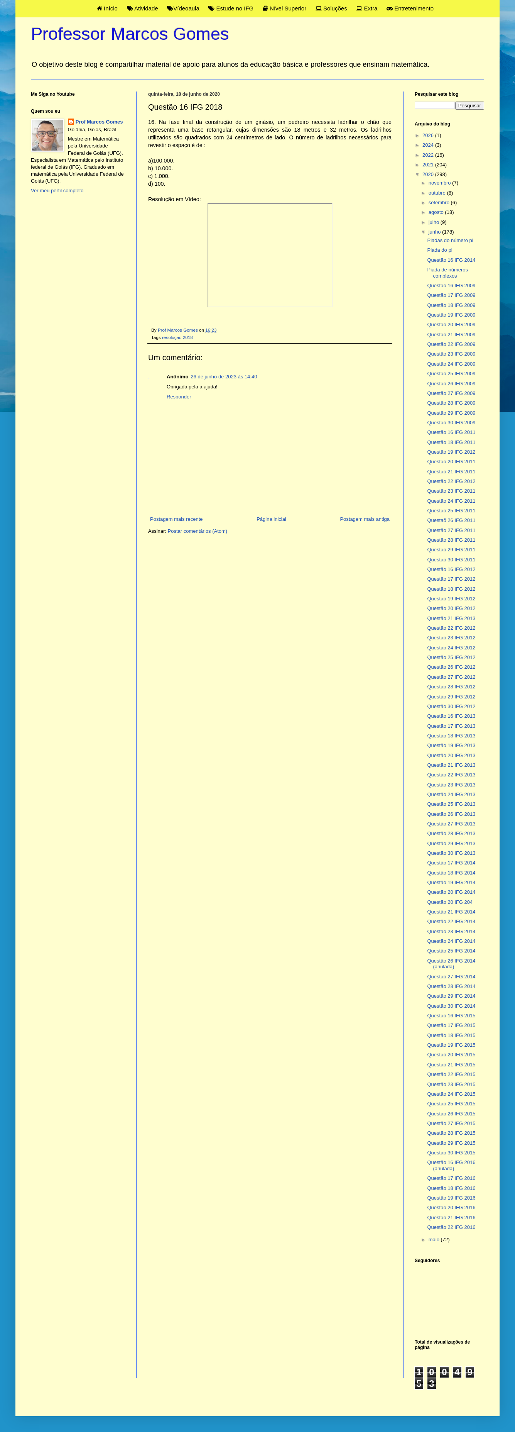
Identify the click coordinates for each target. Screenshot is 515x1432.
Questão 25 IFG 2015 (451, 1104)
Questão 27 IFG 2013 (451, 824)
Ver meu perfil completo (57, 190)
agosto (437, 212)
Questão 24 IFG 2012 (451, 648)
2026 (428, 135)
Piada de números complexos (447, 273)
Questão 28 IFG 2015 (451, 1133)
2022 (428, 155)
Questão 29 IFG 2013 (451, 843)
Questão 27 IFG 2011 (451, 530)
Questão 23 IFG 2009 (451, 354)
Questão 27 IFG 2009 (451, 393)
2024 (428, 145)
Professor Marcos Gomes (130, 34)
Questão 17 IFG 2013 (451, 726)
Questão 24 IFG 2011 (451, 501)
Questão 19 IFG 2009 (451, 315)
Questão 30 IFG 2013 (451, 853)
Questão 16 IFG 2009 (451, 285)
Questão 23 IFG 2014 (451, 931)
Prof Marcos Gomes (99, 122)
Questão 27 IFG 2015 (451, 1123)
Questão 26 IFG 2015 (451, 1114)
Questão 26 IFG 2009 (451, 383)
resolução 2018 (177, 337)
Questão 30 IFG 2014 (451, 1006)
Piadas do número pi (450, 240)
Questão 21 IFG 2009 (451, 334)
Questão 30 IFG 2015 (451, 1153)
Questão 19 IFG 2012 (451, 452)
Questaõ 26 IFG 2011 (451, 520)
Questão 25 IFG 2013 (451, 804)
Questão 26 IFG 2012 (451, 667)
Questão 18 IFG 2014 (451, 873)
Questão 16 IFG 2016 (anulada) (451, 1165)
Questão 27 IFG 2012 (451, 677)
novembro (440, 183)
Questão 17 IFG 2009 (451, 295)
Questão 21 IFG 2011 (451, 472)
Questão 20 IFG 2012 (451, 608)
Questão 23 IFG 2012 (451, 638)
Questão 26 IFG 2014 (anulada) (451, 964)
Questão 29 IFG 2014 (451, 996)
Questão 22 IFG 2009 (451, 344)
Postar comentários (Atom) (198, 531)
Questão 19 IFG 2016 (451, 1198)
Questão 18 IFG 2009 (451, 305)
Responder (179, 397)
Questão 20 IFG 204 (450, 902)
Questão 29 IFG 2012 (451, 697)
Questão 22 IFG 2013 (451, 775)
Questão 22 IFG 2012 (451, 481)
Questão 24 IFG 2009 (451, 364)
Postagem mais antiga (365, 519)
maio (435, 1239)
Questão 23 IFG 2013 (451, 785)
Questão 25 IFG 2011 (451, 510)
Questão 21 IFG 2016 (451, 1217)
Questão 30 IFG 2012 (451, 706)
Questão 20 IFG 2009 (451, 324)
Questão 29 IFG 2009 (451, 413)
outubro (438, 193)
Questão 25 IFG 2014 (451, 951)
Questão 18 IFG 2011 (451, 442)
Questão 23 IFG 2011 (451, 491)
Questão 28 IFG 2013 (451, 833)
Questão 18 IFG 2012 (451, 589)
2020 (428, 174)
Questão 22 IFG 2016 (451, 1227)
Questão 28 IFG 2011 (451, 540)
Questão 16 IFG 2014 (451, 260)
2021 (428, 165)
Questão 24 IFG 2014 (451, 941)
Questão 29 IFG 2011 (451, 549)
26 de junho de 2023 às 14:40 (224, 377)
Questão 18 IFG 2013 (451, 736)
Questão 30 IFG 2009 (451, 422)
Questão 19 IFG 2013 (451, 745)
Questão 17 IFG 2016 (451, 1178)
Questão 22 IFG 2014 (451, 921)
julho (435, 222)
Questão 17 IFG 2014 (451, 863)
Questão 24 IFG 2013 (451, 794)
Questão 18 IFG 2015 (451, 1035)
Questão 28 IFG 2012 (451, 687)
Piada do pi (439, 250)
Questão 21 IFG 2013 (451, 618)
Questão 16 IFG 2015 (451, 1015)
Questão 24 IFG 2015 (451, 1094)
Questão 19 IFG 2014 (451, 882)
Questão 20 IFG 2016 (451, 1207)
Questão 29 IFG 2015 (451, 1143)
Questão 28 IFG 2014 (451, 986)
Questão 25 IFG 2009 (451, 373)
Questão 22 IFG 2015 (451, 1074)
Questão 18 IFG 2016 (451, 1188)
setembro (440, 202)
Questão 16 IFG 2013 (451, 716)
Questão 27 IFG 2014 (451, 977)
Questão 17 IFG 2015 (451, 1025)
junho (435, 232)
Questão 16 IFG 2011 (451, 432)
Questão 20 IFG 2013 (451, 755)
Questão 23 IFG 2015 (451, 1084)
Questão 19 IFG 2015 (451, 1045)
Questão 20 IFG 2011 (451, 461)
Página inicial (271, 519)
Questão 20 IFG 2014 (451, 892)
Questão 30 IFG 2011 (451, 560)
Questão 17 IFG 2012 (451, 579)
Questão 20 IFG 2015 (451, 1054)
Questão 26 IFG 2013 (451, 814)
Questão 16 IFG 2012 (451, 569)
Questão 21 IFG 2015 (451, 1065)
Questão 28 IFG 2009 (451, 403)
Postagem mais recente (176, 519)
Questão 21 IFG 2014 (451, 912)
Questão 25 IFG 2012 (451, 657)
